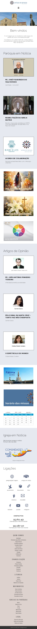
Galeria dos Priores (18, 549)
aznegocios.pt (23, 627)
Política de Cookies (18, 623)
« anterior (7, 412)
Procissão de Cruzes (18, 596)
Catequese (18, 562)
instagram (26, 509)
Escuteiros (18, 569)
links (28, 490)
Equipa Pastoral (18, 541)
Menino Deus (18, 609)
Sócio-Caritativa (18, 589)
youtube (18, 509)
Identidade (18, 538)
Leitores (18, 579)
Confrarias (18, 571)
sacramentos (10, 490)
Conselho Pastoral (18, 545)
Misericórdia (18, 611)
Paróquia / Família (18, 550)
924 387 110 (18, 526)
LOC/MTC (18, 567)
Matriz (18, 602)
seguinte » (28, 412)
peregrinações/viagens (12, 480)
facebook (10, 509)
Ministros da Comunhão (18, 582)
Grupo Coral (18, 581)
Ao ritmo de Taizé (18, 592)
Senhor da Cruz (18, 604)
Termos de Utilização (18, 619)
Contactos (18, 556)
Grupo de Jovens (18, 591)
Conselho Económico (18, 543)
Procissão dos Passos (18, 594)
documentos (20, 490)
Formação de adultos (18, 566)
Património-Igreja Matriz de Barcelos (18, 540)
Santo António (18, 613)
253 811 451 (18, 519)
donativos (14, 500)
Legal (18, 617)
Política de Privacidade (18, 621)
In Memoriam (18, 554)
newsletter (22, 500)
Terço (18, 606)
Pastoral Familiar (18, 564)
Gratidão (18, 552)
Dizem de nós (18, 547)
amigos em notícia (26, 480)
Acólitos (18, 577)
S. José (18, 608)
